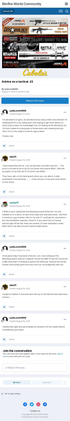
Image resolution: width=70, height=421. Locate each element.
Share (16, 382)
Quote (11, 146)
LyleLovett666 (11, 89)
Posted (20, 114)
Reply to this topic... (15, 367)
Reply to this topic (35, 100)
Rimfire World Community (21, 4)
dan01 (13, 156)
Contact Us (35, 411)
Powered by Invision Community (35, 417)
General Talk (23, 92)
